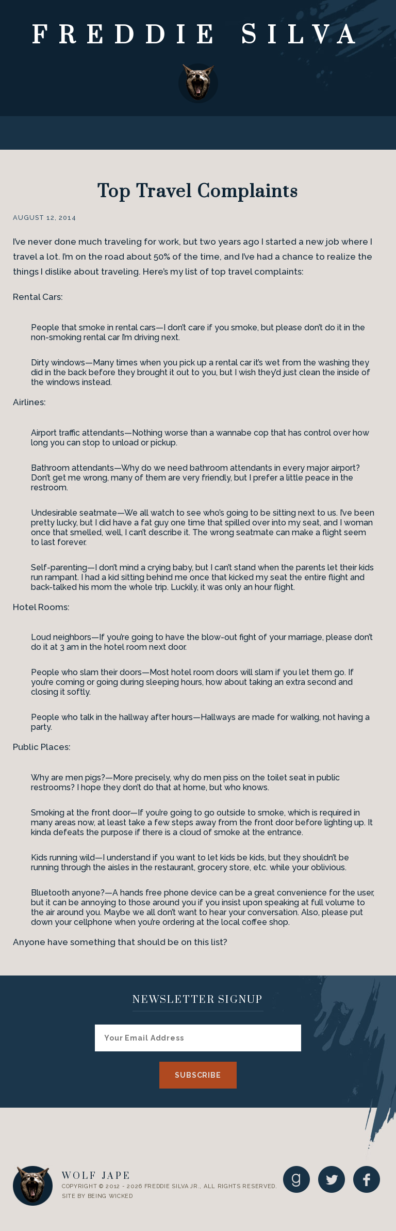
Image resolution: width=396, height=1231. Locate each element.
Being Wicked (110, 1196)
